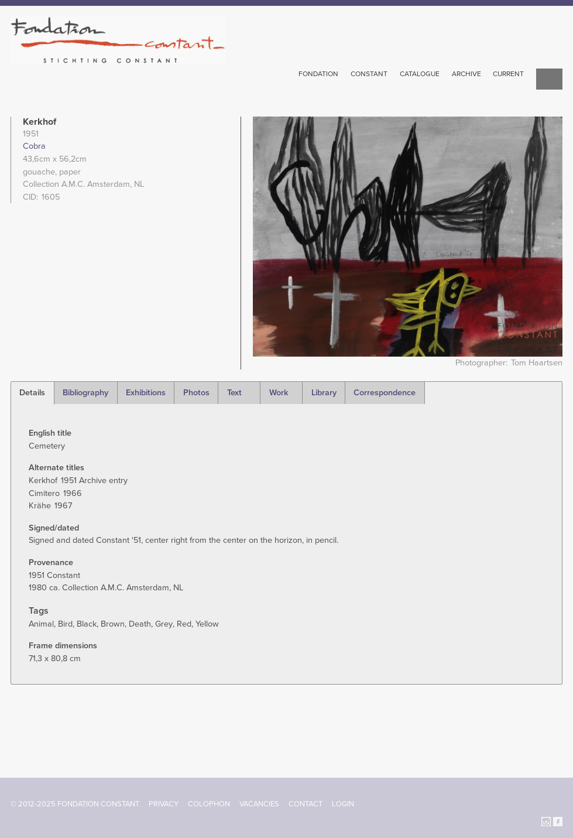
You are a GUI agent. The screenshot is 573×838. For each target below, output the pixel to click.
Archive (466, 74)
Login (343, 804)
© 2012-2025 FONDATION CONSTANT (75, 804)
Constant (369, 74)
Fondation (318, 74)
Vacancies (259, 804)
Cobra (34, 146)
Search (549, 80)
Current (508, 74)
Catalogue (420, 74)
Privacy (164, 804)
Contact (305, 804)
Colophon (209, 804)
